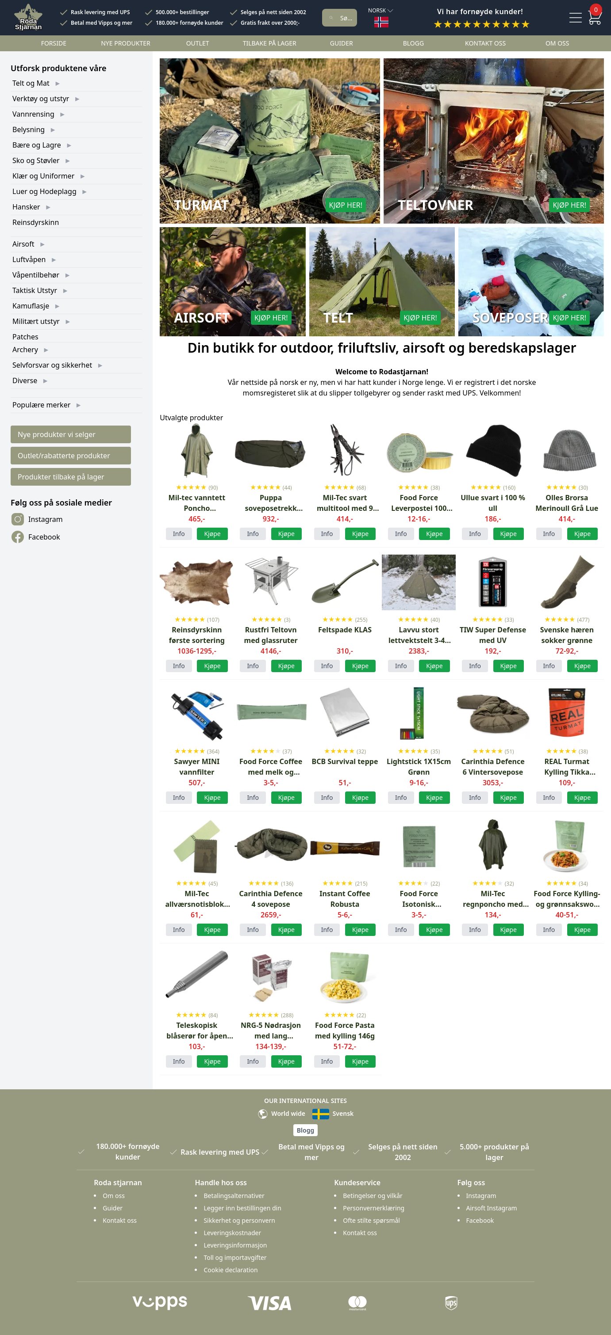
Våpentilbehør (35, 275)
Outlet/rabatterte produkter (64, 455)
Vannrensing (33, 114)
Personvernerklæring (373, 1208)
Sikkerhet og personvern (239, 1220)
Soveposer (511, 318)
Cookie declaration (230, 1270)
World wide (281, 1113)
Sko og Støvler (36, 160)
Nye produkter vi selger (57, 434)
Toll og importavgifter (235, 1257)
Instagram (37, 519)
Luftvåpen (29, 259)
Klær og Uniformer (43, 176)
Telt (338, 318)
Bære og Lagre (36, 145)
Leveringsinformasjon (235, 1245)
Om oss (557, 43)
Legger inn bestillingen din (242, 1208)
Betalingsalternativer (234, 1195)
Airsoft (23, 244)
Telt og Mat (31, 83)
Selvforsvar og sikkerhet (52, 365)
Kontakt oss (485, 43)
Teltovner (435, 205)
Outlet (197, 43)
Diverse (24, 380)
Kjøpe (582, 666)
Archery (25, 349)
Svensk (333, 1113)
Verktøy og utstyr (40, 98)
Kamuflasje (30, 306)
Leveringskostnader (232, 1233)
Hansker (26, 207)
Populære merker (41, 405)
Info (179, 533)
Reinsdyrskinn (35, 222)
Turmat (201, 205)
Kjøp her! (346, 205)
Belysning (28, 129)
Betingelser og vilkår (373, 1195)
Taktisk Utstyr (34, 290)
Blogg (413, 43)
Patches (25, 337)
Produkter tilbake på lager (61, 477)
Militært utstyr (36, 321)
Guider (341, 43)
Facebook (35, 537)
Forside (53, 43)
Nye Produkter (125, 43)
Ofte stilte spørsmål (371, 1220)
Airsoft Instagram (491, 1208)
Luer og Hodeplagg (44, 191)
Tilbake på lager (269, 43)
